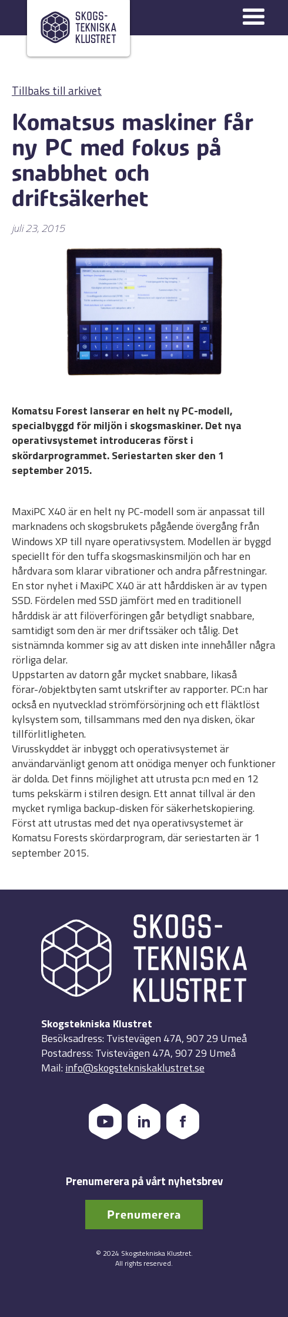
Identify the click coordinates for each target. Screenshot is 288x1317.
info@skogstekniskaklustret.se (135, 1068)
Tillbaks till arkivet (57, 90)
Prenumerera (144, 1214)
